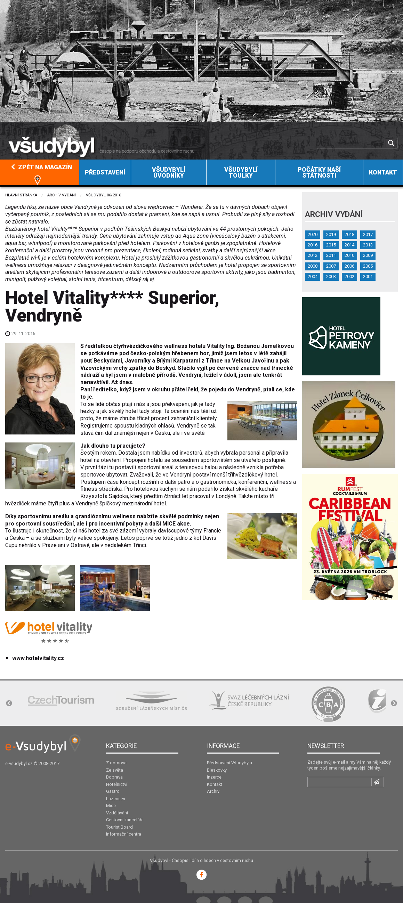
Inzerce (214, 777)
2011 (331, 255)
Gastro (113, 791)
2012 (312, 255)
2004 (312, 276)
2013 (368, 244)
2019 (331, 234)
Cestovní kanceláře (125, 819)
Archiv (213, 791)
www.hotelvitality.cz (38, 658)
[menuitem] (39, 172)
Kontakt (383, 172)
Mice (111, 805)
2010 (349, 255)
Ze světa (114, 770)
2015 (331, 244)
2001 (368, 276)
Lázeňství (115, 798)
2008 (312, 266)
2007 (331, 266)
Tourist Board (119, 827)
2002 (349, 276)
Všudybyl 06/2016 (103, 195)
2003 (331, 276)
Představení (105, 172)
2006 (349, 266)
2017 (368, 234)
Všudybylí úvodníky (168, 172)
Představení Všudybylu (229, 762)
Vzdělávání (117, 812)
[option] (61, 700)
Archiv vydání (61, 195)
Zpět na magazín (41, 167)
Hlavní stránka (21, 195)
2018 (349, 234)
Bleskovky (217, 770)
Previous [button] (9, 703)
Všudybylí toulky (241, 172)
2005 (368, 266)
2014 (349, 244)
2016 (312, 244)
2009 (368, 255)
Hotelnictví (116, 784)
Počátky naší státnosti (319, 172)
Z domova (116, 762)
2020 (312, 234)
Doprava (114, 777)
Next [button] (393, 703)
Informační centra (123, 834)
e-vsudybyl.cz (19, 763)
